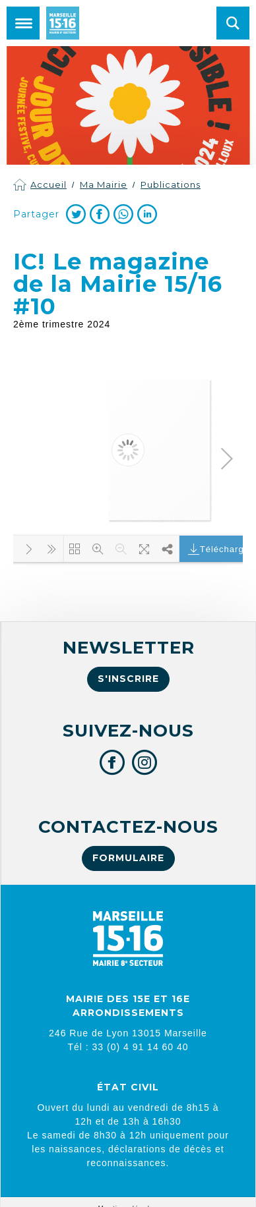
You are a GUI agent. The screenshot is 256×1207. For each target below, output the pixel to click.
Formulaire (128, 858)
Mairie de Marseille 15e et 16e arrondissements (62, 23)
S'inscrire (128, 679)
